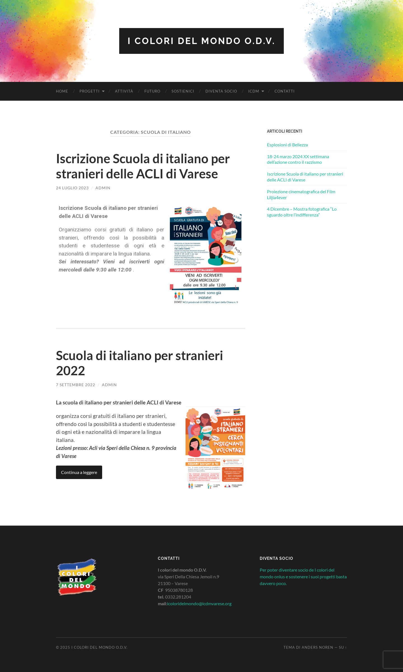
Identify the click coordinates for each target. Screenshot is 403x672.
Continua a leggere (79, 472)
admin (103, 187)
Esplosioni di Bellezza (287, 144)
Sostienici (183, 91)
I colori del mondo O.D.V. (201, 41)
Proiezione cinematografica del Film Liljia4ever (301, 194)
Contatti (285, 91)
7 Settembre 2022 (75, 384)
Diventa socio (221, 91)
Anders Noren (317, 647)
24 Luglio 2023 (72, 187)
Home (62, 91)
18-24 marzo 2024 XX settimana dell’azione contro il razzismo (298, 159)
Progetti (89, 91)
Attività (124, 91)
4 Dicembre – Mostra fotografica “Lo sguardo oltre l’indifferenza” (302, 211)
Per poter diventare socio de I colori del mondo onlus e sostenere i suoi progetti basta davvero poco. (303, 576)
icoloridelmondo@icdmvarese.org (199, 603)
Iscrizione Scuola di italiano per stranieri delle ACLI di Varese (143, 166)
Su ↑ (343, 647)
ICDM (253, 91)
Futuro (152, 91)
